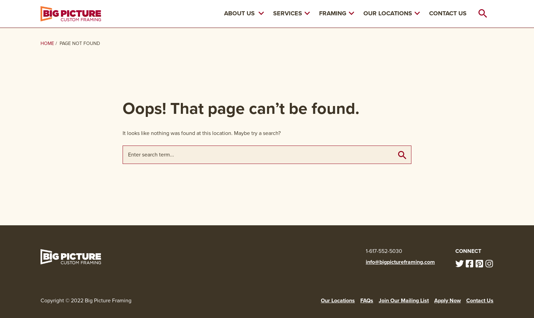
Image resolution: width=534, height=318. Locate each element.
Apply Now (447, 300)
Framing (336, 13)
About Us (239, 13)
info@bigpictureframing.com (400, 262)
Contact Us (448, 13)
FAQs (366, 300)
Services (291, 13)
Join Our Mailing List (404, 300)
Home (47, 43)
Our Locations (391, 13)
